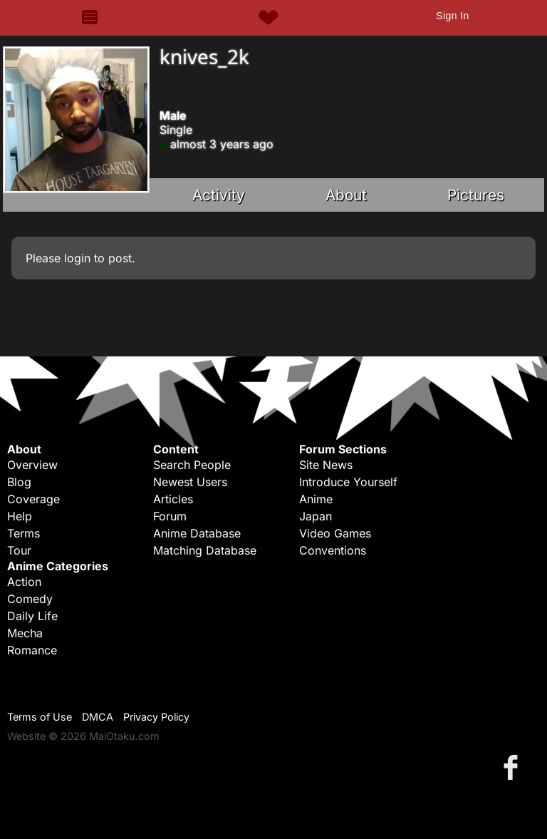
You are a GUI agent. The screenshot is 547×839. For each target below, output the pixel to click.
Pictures (475, 195)
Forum (170, 516)
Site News (326, 465)
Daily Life (32, 616)
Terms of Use (39, 717)
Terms (23, 533)
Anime (316, 499)
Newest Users (190, 482)
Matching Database (204, 550)
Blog (19, 482)
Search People (192, 465)
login (77, 258)
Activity (218, 195)
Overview (32, 465)
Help (19, 516)
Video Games (335, 533)
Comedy (30, 599)
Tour (19, 550)
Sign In (452, 15)
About (346, 195)
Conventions (332, 550)
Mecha (25, 633)
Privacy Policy (156, 717)
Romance (32, 650)
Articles (173, 499)
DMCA (97, 717)
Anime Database (197, 533)
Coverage (33, 499)
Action (24, 582)
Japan (315, 516)
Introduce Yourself (348, 482)
